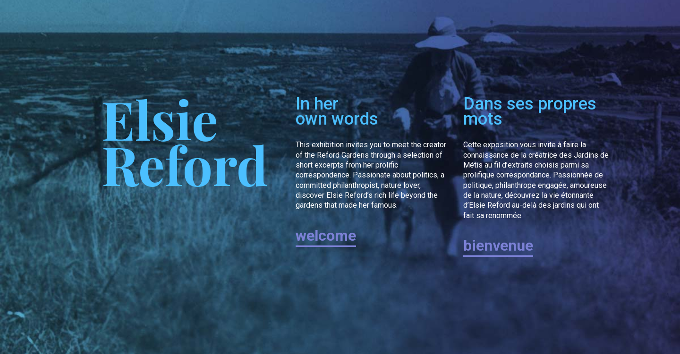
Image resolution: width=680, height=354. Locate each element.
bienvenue (498, 245)
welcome (326, 235)
